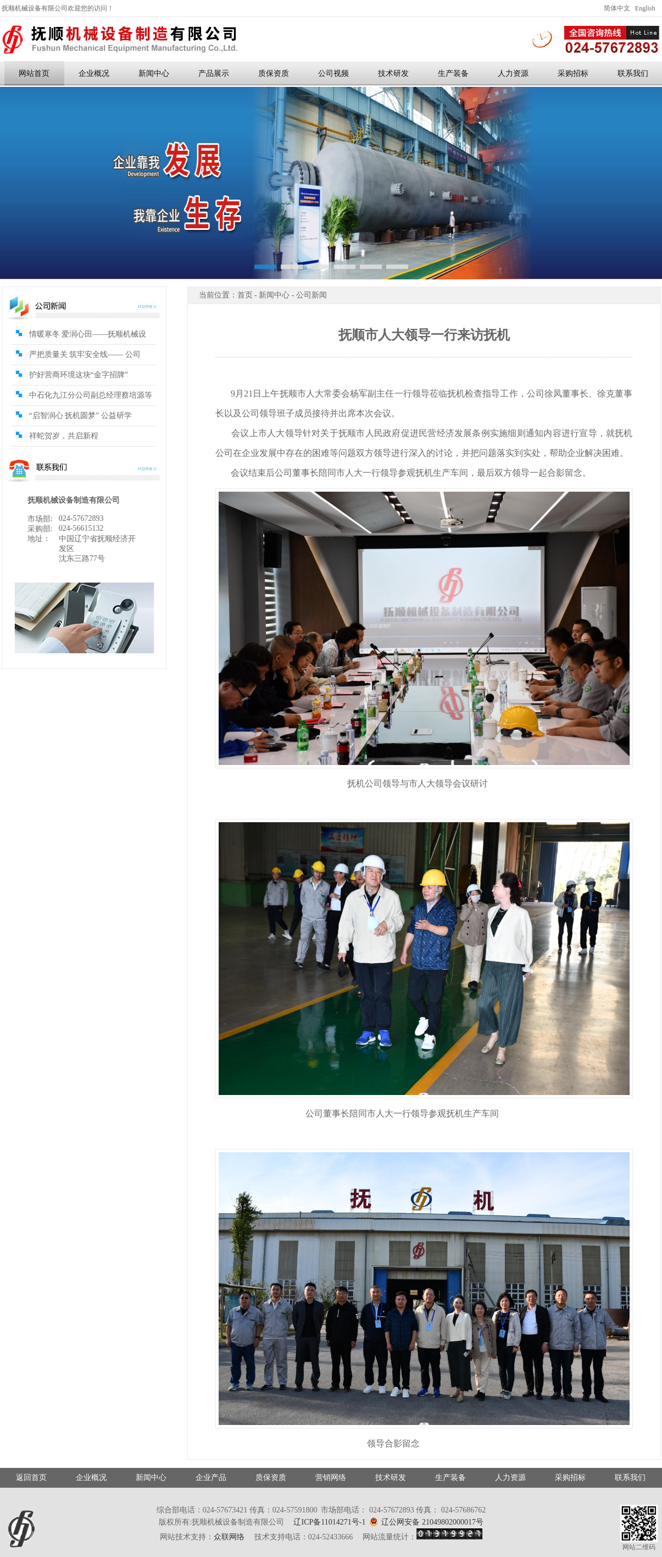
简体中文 (617, 8)
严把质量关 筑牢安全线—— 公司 (85, 354)
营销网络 (330, 1477)
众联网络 (229, 1537)
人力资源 (513, 73)
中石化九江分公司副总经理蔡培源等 (90, 395)
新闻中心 (153, 73)
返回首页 (31, 1477)
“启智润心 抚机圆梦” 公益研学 (80, 415)
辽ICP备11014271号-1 (329, 1522)
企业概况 (94, 73)
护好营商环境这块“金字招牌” (78, 375)
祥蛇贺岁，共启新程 (63, 436)
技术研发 (393, 73)
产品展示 (213, 73)
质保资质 (273, 73)
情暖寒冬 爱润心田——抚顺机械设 (88, 334)
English (645, 8)
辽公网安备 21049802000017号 (426, 1521)
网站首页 (34, 73)
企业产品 (211, 1477)
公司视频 (333, 73)
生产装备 (453, 73)
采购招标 (573, 73)
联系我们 (630, 1477)
